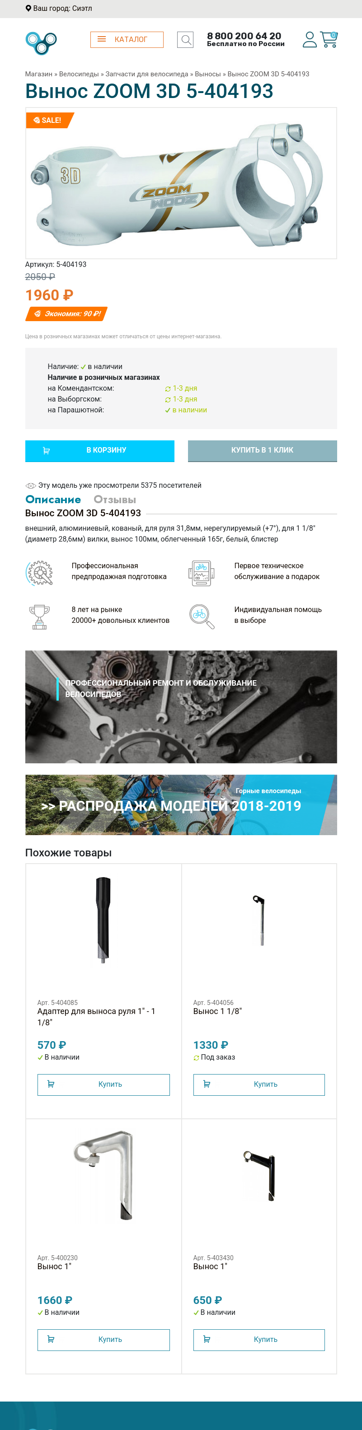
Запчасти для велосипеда (147, 74)
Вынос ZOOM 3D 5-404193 (268, 74)
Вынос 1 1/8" (217, 1011)
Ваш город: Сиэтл (62, 8)
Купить (110, 1084)
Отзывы (115, 499)
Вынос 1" (55, 1266)
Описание (53, 499)
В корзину (106, 450)
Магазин (39, 74)
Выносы (208, 74)
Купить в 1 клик (262, 450)
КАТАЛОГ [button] (123, 39)
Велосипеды (79, 74)
